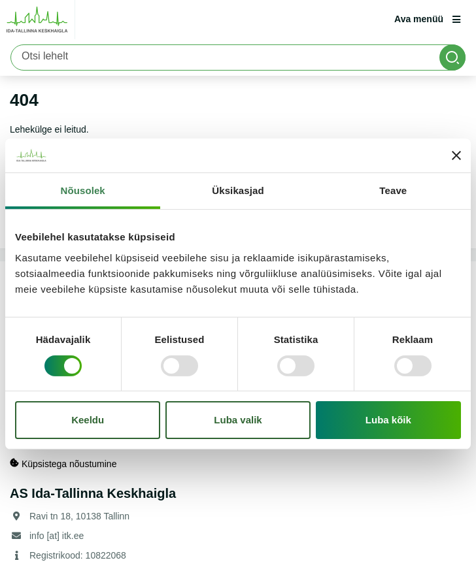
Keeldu (87, 419)
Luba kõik (388, 419)
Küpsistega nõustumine (63, 463)
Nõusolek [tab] (83, 190)
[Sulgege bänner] (456, 155)
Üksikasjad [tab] (238, 190)
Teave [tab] (393, 190)
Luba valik (238, 419)
